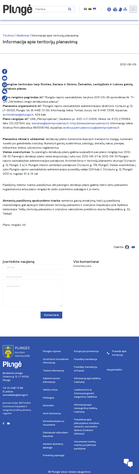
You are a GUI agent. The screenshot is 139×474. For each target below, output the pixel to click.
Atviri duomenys (52, 413)
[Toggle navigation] (133, 9)
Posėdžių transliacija (85, 359)
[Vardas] (32, 267)
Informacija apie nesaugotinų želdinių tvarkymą (85, 408)
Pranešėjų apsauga (53, 455)
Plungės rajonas (52, 351)
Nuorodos (48, 405)
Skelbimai (22, 35)
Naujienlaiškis (114, 369)
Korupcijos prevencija (86, 351)
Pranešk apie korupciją (117, 353)
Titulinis (8, 35)
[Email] (133, 247)
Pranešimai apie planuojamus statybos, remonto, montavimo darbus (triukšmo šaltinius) (87, 426)
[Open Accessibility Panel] (109, 9)
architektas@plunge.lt (18, 115)
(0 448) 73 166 (15, 387)
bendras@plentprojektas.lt (50, 123)
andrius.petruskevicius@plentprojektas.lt (91, 128)
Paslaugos (48, 397)
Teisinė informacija (53, 370)
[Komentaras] (32, 295)
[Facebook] (127, 247)
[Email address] (32, 277)
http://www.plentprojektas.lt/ (89, 123)
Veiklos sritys (50, 389)
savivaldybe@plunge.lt (15, 395)
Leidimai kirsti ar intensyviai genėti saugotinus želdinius (85, 393)
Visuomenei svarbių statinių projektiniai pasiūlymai (85, 445)
